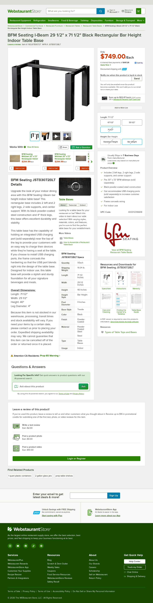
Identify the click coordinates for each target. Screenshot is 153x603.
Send (137, 78)
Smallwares (53, 20)
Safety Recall (53, 582)
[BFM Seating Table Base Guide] (136, 304)
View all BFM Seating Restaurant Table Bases (121, 251)
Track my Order (134, 567)
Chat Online (131, 572)
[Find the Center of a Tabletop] (121, 304)
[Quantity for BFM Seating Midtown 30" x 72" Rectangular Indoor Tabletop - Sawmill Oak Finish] (11, 168)
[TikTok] (33, 545)
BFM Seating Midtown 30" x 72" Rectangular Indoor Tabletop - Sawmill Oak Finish (30, 156)
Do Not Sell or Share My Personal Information (94, 591)
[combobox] (71, 11)
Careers (92, 567)
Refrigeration (39, 20)
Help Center (134, 561)
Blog (49, 560)
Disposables (97, 20)
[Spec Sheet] (106, 280)
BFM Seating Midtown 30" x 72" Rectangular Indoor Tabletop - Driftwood (63, 156)
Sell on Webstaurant (98, 574)
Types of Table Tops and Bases (123, 332)
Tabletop (84, 20)
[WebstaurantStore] (45, 529)
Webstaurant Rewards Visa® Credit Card (126, 99)
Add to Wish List (121, 108)
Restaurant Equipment (20, 20)
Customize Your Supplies (19, 571)
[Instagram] (10, 545)
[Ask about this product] (50, 386)
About (63, 205)
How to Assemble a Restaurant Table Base (76, 243)
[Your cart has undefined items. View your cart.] (140, 11)
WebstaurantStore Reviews (59, 578)
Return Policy (95, 578)
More (140, 20)
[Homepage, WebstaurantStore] (24, 11)
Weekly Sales (53, 567)
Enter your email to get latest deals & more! (48, 496)
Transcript (73, 205)
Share (63, 147)
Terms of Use (64, 394)
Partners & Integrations (18, 578)
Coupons (51, 571)
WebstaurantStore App (18, 567)
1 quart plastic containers (19, 476)
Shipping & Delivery (134, 576)
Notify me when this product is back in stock (121, 75)
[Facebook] (25, 545)
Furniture (109, 20)
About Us (93, 560)
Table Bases (66, 199)
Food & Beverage (69, 20)
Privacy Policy (78, 394)
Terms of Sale (14, 591)
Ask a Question (81, 147)
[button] (35, 136)
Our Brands (94, 564)
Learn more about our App (107, 515)
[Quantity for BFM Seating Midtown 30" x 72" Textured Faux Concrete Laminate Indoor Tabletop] (78, 168)
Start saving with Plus (52, 515)
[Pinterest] (41, 545)
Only (102, 52)
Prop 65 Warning (49, 355)
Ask (83, 386)
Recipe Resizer (15, 574)
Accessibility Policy (61, 591)
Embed (83, 205)
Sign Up (113, 495)
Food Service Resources (58, 574)
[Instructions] (121, 280)
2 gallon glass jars (43, 476)
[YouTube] (17, 545)
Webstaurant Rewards (18, 564)
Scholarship (94, 571)
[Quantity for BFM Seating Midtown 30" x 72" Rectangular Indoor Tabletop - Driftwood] (45, 168)
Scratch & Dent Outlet (57, 564)
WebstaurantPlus (15, 560)
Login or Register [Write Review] (76, 458)
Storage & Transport (125, 20)
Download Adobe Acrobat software (124, 322)
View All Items (33, 147)
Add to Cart (20, 168)
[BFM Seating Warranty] (136, 280)
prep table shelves (64, 476)
